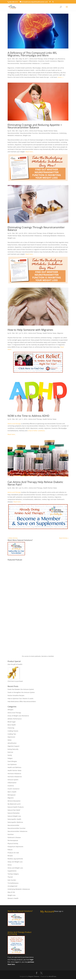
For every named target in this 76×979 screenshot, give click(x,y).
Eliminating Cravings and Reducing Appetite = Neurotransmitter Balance (35, 126)
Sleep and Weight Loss (15, 862)
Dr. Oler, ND (14, 59)
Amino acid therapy (14, 424)
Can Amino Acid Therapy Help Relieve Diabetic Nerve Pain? (35, 483)
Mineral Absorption (14, 801)
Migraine (61, 61)
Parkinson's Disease (14, 837)
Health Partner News (50, 131)
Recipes (10, 856)
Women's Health (13, 898)
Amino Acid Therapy (36, 59)
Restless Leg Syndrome (15, 859)
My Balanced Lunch (14, 804)
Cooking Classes (13, 731)
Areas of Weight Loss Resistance (54, 59)
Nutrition (11, 834)
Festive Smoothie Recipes (16, 695)
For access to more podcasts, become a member (38, 656)
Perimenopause (13, 840)
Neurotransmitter (13, 63)
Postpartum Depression (15, 846)
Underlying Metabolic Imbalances (54, 236)
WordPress (52, 976)
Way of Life (11, 892)
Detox (9, 740)
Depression (11, 61)
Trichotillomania (13, 883)
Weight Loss (27, 135)
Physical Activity (13, 843)
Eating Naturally (13, 749)
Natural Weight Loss (14, 816)
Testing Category (13, 874)
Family (10, 755)
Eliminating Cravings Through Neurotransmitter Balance (36, 229)
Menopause (11, 795)
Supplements (12, 871)
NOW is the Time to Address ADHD (28, 416)
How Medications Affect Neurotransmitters (22, 701)
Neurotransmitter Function (29, 133)
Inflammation (32, 61)
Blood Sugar (12, 722)
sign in (61, 911)
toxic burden (12, 880)
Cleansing (11, 728)
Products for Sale (13, 853)
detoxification (12, 743)
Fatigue (10, 758)
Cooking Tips (12, 734)
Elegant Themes (33, 976)
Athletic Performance (15, 719)
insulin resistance (51, 61)
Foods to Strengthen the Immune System (21, 692)
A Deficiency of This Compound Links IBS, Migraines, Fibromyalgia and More (32, 54)
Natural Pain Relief (14, 810)
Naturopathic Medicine (15, 822)
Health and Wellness (14, 767)
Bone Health (12, 725)
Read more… (30, 152)
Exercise (10, 752)
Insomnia (41, 61)
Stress (10, 865)
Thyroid (10, 877)
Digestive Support (22, 61)
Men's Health (12, 792)
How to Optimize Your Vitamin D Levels (20, 698)
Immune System (13, 780)
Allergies (10, 710)
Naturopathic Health (14, 819)
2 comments (45, 63)
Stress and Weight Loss (15, 868)
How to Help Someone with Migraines (30, 330)
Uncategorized (12, 886)
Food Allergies (12, 761)
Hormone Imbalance (14, 773)
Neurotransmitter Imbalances (30, 63)
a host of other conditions (36, 431)
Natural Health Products (16, 807)
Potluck (10, 850)
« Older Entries (13, 538)
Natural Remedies (14, 813)
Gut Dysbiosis (12, 764)
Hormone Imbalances (15, 777)
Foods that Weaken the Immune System (21, 689)
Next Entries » (63, 538)
